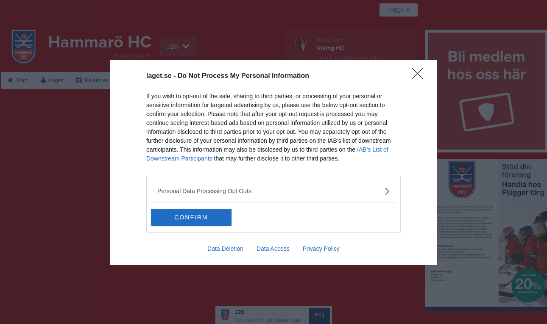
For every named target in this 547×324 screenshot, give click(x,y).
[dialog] (273, 162)
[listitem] (273, 191)
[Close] (420, 76)
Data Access (273, 248)
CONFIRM (191, 217)
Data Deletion (225, 248)
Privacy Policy (321, 248)
